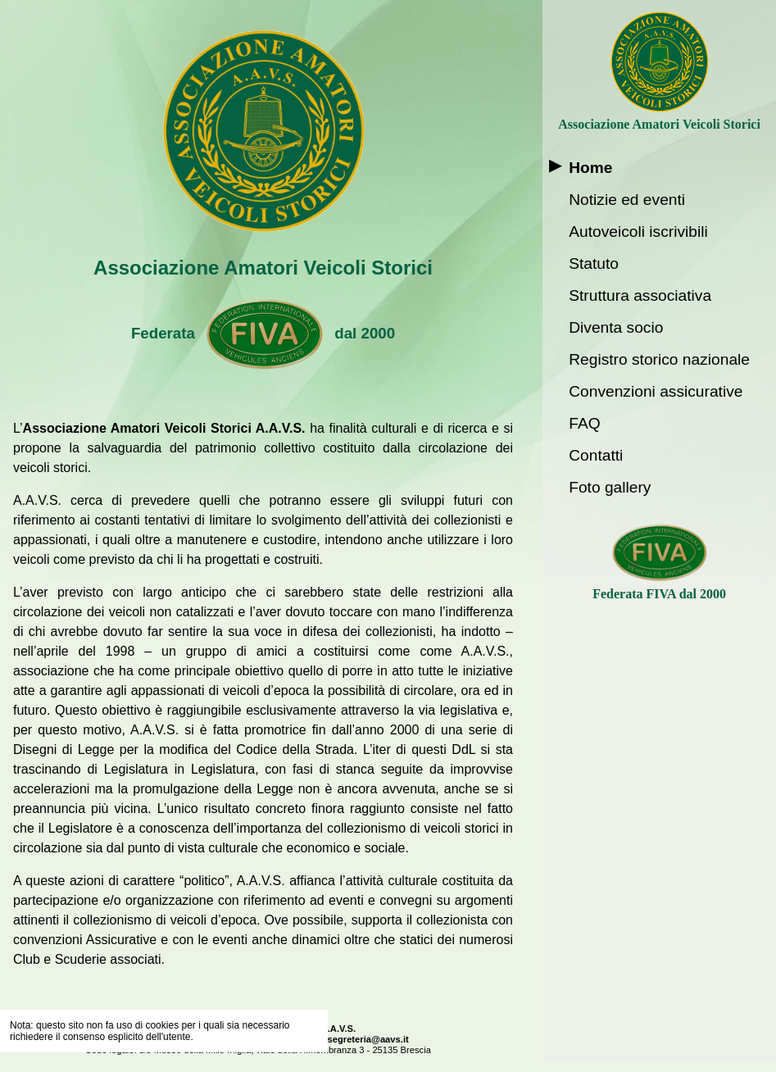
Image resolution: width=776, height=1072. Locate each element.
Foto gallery (610, 487)
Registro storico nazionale (659, 359)
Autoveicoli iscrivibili (638, 231)
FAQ (584, 423)
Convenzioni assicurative (655, 391)
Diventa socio (616, 327)
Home (590, 167)
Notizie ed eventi (627, 199)
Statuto (594, 263)
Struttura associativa (640, 295)
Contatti (596, 455)
